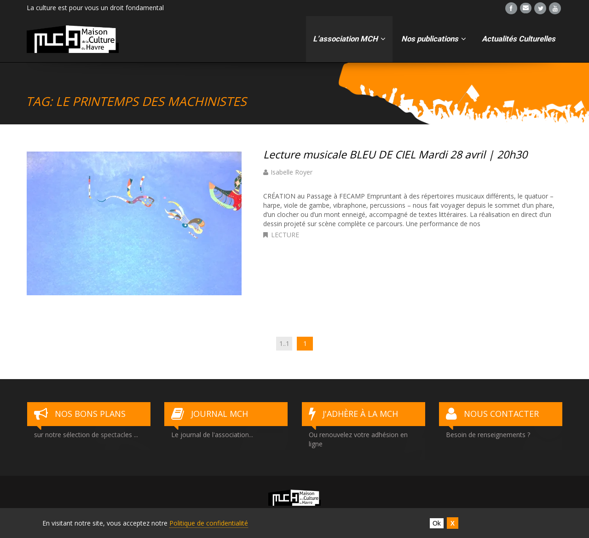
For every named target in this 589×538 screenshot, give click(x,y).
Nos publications (433, 38)
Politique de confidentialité (208, 523)
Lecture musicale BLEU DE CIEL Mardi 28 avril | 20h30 (396, 154)
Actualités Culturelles (518, 39)
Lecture (285, 234)
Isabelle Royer (291, 172)
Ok (437, 523)
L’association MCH (349, 38)
